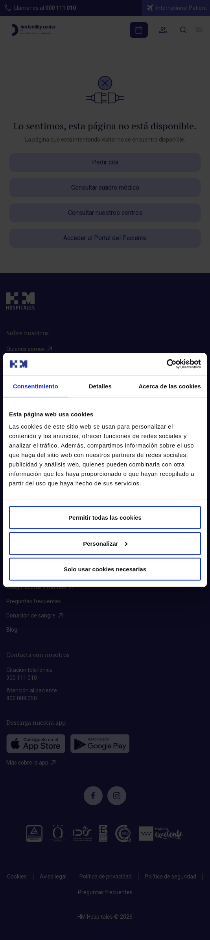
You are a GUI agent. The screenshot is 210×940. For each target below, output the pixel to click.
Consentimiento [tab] (35, 385)
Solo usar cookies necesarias (105, 569)
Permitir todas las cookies (105, 517)
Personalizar (105, 543)
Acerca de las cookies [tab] (169, 385)
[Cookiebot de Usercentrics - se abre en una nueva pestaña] (166, 364)
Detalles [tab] (100, 385)
